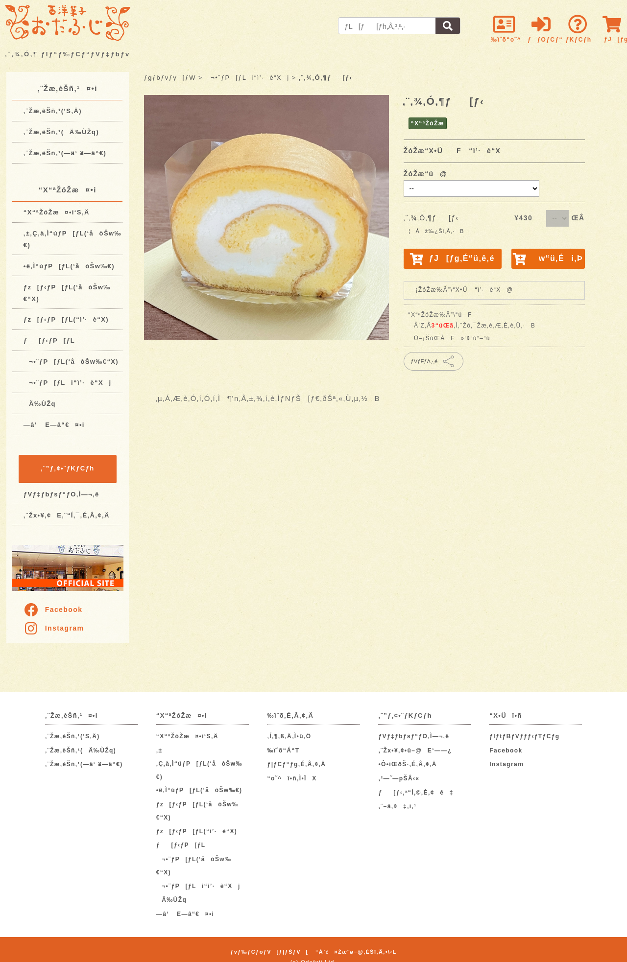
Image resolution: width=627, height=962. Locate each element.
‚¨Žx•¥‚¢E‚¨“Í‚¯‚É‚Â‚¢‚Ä (67, 515)
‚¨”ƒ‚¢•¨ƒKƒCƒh (67, 468)
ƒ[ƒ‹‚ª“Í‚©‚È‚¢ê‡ (415, 792)
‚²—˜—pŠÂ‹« (398, 778)
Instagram (53, 628)
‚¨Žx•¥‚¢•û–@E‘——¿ (415, 750)
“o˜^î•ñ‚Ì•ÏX (292, 778)
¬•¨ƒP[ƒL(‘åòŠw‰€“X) (71, 361)
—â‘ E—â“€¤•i (54, 424)
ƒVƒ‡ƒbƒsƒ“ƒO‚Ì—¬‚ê (61, 494)
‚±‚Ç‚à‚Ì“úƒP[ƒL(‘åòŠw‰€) (199, 763)
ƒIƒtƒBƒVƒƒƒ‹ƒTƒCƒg (524, 736)
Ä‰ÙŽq (40, 403)
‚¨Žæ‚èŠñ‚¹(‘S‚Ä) (53, 111)
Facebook (53, 609)
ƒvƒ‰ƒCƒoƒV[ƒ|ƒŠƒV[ (269, 952)
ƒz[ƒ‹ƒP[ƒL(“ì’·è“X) (66, 319)
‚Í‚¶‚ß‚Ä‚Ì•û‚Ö (289, 736)
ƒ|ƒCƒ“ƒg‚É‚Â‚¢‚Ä (296, 764)
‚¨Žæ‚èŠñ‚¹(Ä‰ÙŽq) (61, 132)
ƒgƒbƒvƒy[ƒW (170, 77)
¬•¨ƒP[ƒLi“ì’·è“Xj (68, 382)
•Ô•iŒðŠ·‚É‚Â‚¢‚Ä (407, 764)
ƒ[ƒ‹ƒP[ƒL (49, 340)
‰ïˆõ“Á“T (283, 750)
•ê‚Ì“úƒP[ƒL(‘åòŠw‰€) (69, 266)
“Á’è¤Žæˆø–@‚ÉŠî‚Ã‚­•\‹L (356, 952)
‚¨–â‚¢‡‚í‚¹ (397, 806)
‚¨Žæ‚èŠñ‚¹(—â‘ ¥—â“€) (65, 153)
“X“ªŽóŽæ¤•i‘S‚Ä (57, 212)
